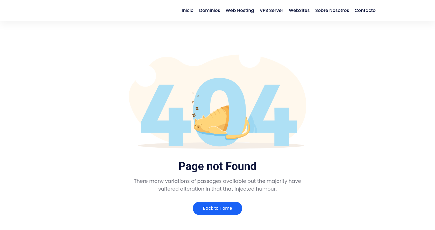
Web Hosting (240, 10)
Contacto (365, 10)
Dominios (209, 10)
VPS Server (271, 10)
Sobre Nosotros (332, 10)
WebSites (299, 10)
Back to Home (217, 208)
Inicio (188, 10)
